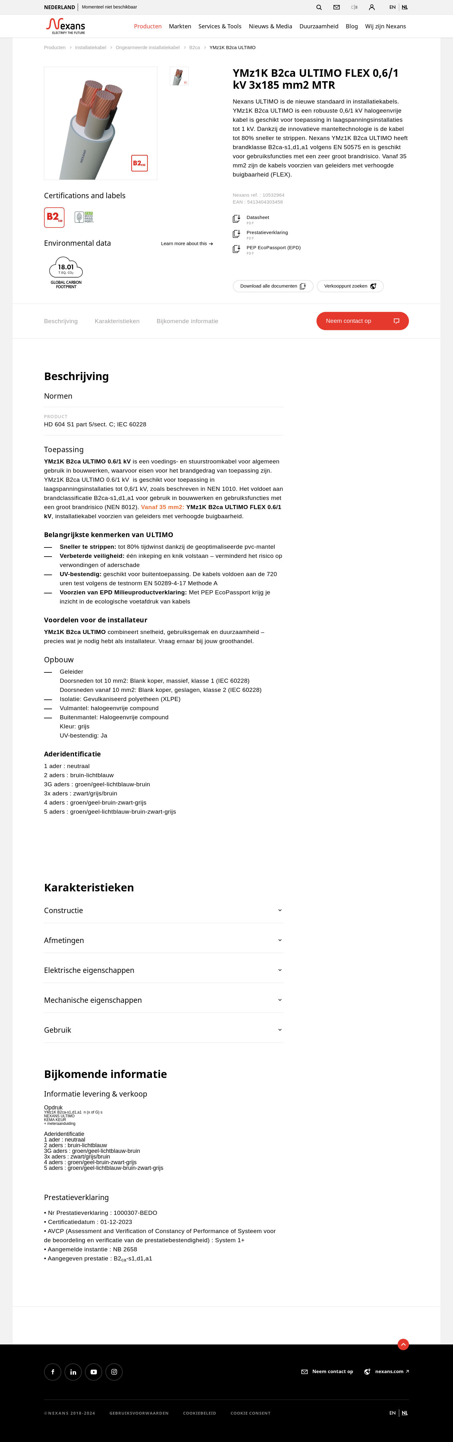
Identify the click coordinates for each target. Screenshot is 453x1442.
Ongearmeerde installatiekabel (148, 47)
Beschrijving (61, 321)
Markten (180, 26)
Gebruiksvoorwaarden (139, 1413)
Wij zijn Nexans (385, 26)
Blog (352, 26)
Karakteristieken (117, 321)
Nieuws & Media (270, 26)
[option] (59, 217)
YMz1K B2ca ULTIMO (232, 47)
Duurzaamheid (318, 26)
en (392, 7)
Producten (148, 26)
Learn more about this (187, 243)
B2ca (195, 47)
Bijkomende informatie (187, 321)
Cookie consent (251, 1413)
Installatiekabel (91, 47)
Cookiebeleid (199, 1413)
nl (404, 7)
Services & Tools (220, 26)
